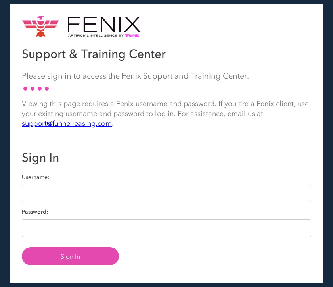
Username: (35, 177)
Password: (35, 212)
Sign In (70, 256)
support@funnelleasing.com (67, 123)
